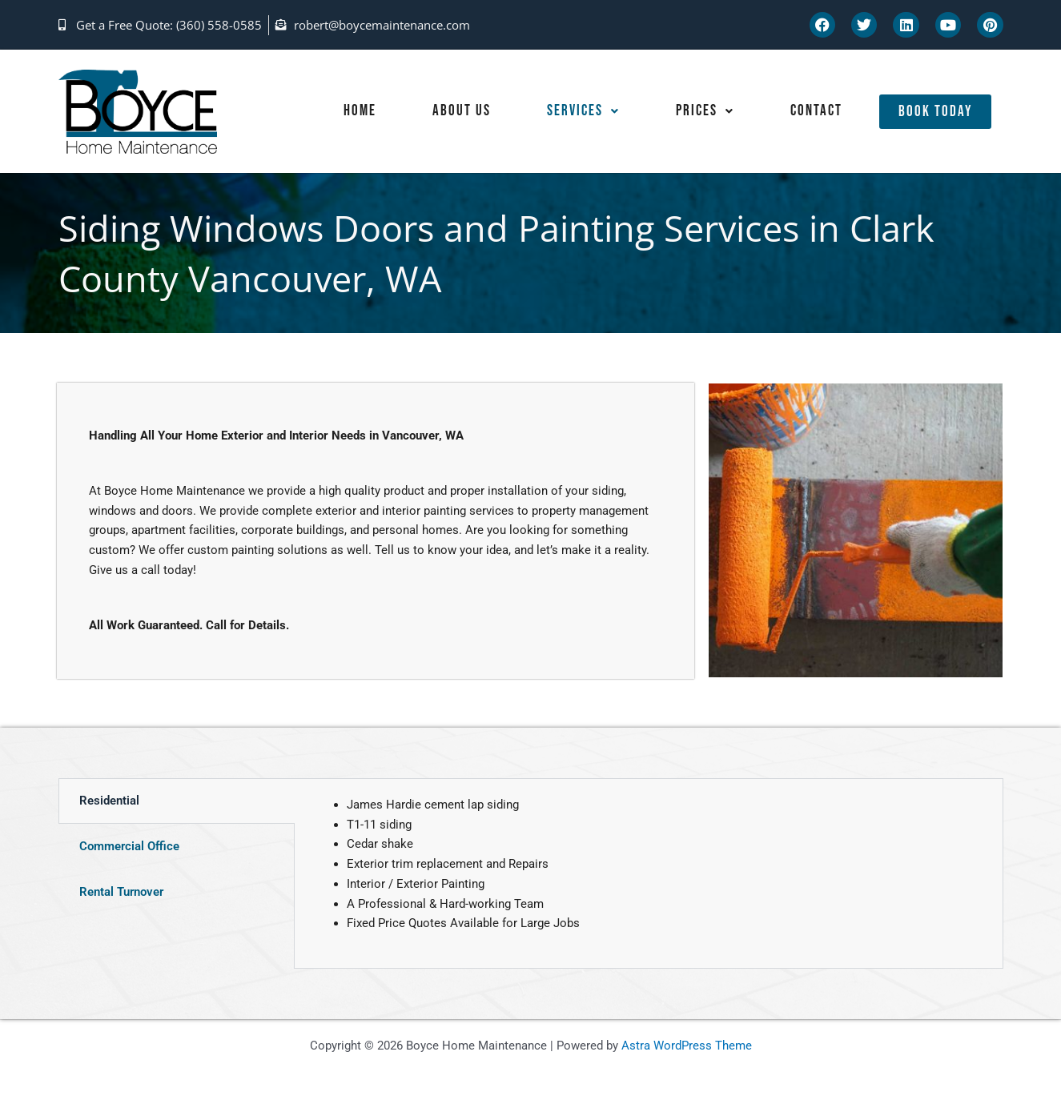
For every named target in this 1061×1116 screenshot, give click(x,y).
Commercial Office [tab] (129, 846)
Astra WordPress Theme (686, 1045)
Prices (702, 111)
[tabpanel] (649, 873)
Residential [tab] (109, 800)
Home (354, 111)
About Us (456, 111)
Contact (815, 111)
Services (578, 111)
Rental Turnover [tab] (121, 892)
